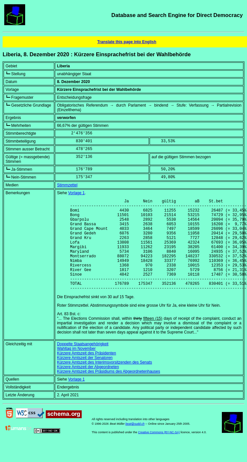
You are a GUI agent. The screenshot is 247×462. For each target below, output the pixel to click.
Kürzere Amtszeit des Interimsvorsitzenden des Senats (104, 382)
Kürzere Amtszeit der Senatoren (84, 377)
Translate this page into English (126, 42)
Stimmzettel (67, 185)
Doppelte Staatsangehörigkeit (82, 363)
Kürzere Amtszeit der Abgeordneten (88, 386)
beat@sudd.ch (134, 443)
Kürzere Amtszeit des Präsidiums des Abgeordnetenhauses (108, 391)
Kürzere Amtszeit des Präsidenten (86, 372)
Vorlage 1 (76, 193)
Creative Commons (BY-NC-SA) (159, 451)
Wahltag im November (76, 368)
